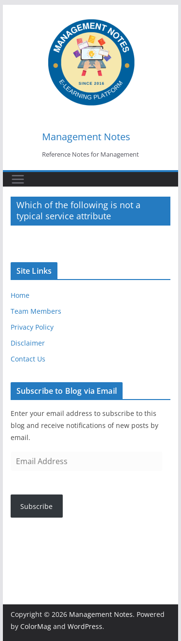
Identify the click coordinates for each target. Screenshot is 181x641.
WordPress (85, 626)
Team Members (36, 311)
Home (20, 295)
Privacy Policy (32, 327)
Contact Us (28, 358)
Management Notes (86, 136)
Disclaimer (28, 342)
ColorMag (35, 626)
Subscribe (36, 506)
